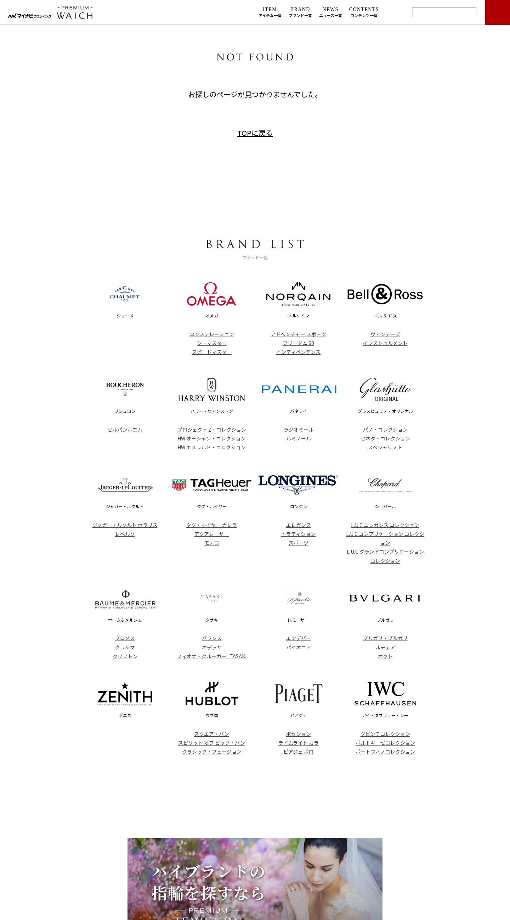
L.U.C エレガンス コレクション (385, 524)
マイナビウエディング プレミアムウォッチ (72, 12)
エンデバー (298, 638)
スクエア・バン (211, 733)
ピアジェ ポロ (298, 751)
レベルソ (125, 533)
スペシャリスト (385, 447)
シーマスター (212, 343)
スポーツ (298, 542)
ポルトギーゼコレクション (385, 742)
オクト (385, 656)
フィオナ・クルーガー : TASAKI (211, 656)
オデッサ (212, 647)
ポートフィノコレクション (385, 751)
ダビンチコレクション (385, 733)
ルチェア (385, 647)
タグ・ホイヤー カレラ (211, 524)
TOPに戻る (255, 133)
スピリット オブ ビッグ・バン (211, 742)
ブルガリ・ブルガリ (385, 638)
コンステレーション (211, 334)
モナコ (211, 542)
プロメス (125, 638)
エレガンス (298, 524)
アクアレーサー (211, 533)
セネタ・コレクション (385, 438)
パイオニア (298, 647)
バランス (212, 638)
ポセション (298, 733)
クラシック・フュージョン (212, 751)
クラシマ (125, 647)
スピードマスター (212, 351)
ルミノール (298, 438)
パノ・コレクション (385, 429)
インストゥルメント (385, 343)
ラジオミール (298, 429)
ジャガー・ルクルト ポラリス (125, 524)
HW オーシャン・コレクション (211, 438)
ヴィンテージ (385, 334)
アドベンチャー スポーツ (298, 334)
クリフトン (125, 656)
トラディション (298, 533)
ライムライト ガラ (298, 742)
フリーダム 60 (298, 343)
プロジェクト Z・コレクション (211, 429)
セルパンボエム (124, 429)
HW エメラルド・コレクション (211, 447)
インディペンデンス (298, 351)
